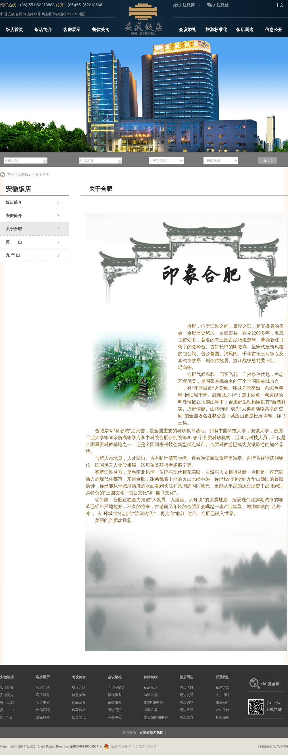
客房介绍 (43, 687)
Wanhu (282, 746)
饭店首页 (14, 29)
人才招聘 (222, 695)
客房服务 (43, 695)
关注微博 (187, 5)
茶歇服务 (115, 702)
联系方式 (222, 687)
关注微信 (221, 5)
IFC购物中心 (153, 702)
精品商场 (151, 687)
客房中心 (43, 702)
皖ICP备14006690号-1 (86, 746)
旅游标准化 (216, 29)
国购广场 (151, 710)
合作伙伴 (222, 710)
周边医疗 (186, 710)
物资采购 (222, 702)
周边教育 (186, 717)
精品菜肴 (79, 702)
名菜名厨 (79, 710)
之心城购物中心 (156, 717)
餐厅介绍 (79, 687)
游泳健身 (151, 695)
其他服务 (222, 717)
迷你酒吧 (43, 710)
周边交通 (186, 695)
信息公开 (273, 29)
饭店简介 (43, 29)
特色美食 (79, 695)
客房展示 (71, 29)
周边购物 (186, 702)
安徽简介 (14, 216)
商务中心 (115, 717)
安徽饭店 (25, 174)
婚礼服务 (115, 695)
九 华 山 (13, 255)
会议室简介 (116, 687)
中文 (280, 5)
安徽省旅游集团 (151, 732)
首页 (10, 174)
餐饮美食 (100, 29)
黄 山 (14, 242)
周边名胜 (186, 687)
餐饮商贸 (115, 710)
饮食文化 (79, 717)
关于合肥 (42, 174)
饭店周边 (245, 29)
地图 (81, 14)
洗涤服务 (43, 717)
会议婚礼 (187, 29)
